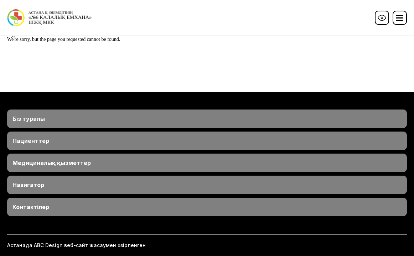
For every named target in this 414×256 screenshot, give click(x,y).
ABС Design (48, 245)
